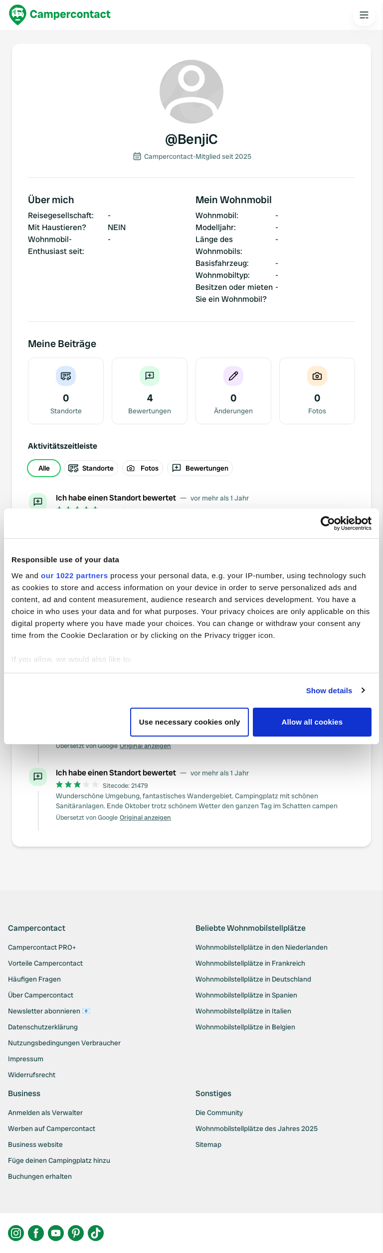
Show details (329, 690)
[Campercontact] (60, 14)
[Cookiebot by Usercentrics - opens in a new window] (328, 523)
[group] (191, 468)
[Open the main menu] (364, 15)
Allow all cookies (312, 722)
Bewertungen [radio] (200, 468)
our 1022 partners (74, 575)
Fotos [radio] (143, 468)
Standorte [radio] (91, 468)
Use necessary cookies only (189, 722)
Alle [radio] (44, 468)
